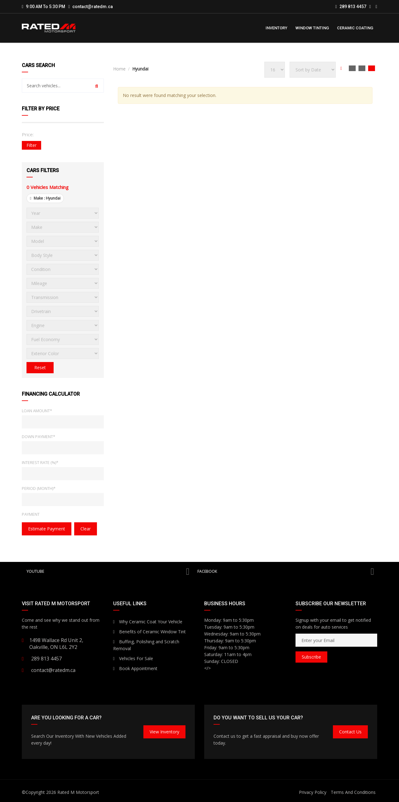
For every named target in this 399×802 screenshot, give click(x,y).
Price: (28, 134)
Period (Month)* (38, 488)
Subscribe (311, 657)
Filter (31, 145)
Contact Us (350, 732)
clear (85, 529)
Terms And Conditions (353, 792)
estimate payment (46, 529)
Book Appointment (135, 668)
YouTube (108, 571)
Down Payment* (38, 436)
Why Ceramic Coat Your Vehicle (147, 622)
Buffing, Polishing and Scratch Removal (146, 645)
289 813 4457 (350, 6)
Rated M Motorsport (78, 792)
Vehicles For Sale (133, 658)
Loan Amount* (37, 410)
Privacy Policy (312, 792)
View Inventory (164, 732)
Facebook (285, 571)
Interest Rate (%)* (40, 462)
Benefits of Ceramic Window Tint (149, 632)
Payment (31, 514)
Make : (45, 198)
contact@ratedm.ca (92, 6)
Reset (40, 367)
